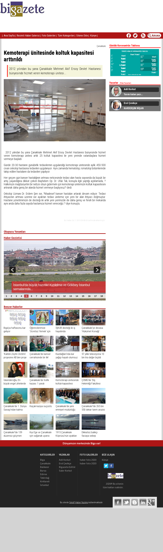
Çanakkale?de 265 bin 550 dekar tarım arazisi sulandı (93, 410)
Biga (42, 460)
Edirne (43, 474)
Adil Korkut (65, 460)
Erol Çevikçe (65, 463)
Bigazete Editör (67, 467)
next (97, 270)
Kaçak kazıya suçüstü (41, 406)
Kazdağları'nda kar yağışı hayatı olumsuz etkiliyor (67, 357)
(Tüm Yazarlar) (125, 83)
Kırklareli (45, 481)
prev (12, 270)
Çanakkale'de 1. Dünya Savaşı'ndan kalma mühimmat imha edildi (15, 410)
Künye (105, 460)
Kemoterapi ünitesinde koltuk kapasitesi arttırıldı (67, 383)
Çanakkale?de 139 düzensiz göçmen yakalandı (13, 436)
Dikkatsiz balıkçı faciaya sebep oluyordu (89, 436)
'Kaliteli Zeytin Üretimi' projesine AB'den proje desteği (15, 357)
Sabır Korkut (65, 470)
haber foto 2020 (88, 460)
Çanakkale (101, 46)
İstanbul (44, 485)
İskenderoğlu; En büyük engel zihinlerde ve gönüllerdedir (15, 383)
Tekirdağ (44, 478)
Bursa (43, 470)
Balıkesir (44, 467)
